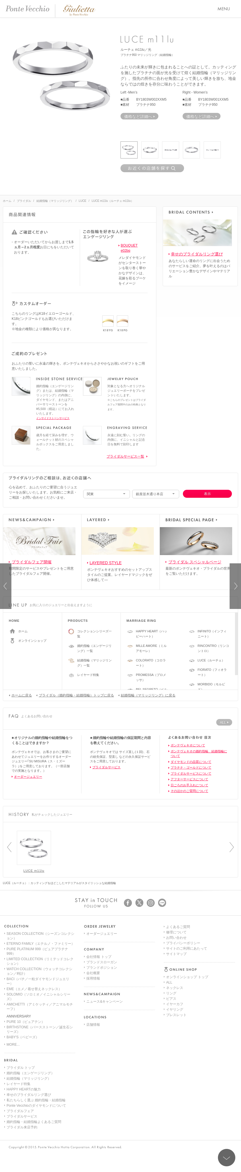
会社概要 (93, 973)
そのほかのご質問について (189, 791)
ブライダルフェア (20, 1111)
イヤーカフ (174, 961)
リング (171, 950)
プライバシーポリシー (183, 1004)
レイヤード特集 (88, 675)
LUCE (82, 200)
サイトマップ (176, 1015)
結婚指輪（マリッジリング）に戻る (146, 695)
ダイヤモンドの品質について (191, 761)
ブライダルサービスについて (191, 773)
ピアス (171, 955)
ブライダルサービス (106, 767)
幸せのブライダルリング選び (197, 254)
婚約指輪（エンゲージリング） (30, 1073)
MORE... (13, 1045)
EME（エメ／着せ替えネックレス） (34, 989)
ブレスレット (176, 972)
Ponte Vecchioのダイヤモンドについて (36, 1106)
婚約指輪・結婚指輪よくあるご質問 (34, 1122)
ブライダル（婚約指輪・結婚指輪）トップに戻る (75, 695)
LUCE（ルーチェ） (211, 660)
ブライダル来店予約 (22, 1127)
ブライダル (24, 200)
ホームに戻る (20, 695)
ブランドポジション (101, 968)
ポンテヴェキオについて (188, 745)
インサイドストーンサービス (53, 418)
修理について (176, 993)
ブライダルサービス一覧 (125, 456)
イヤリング (174, 966)
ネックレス (174, 944)
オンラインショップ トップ (187, 934)
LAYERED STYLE (105, 562)
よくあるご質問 (178, 988)
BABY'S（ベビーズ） (23, 1037)
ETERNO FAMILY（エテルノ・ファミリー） (41, 944)
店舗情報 (93, 1025)
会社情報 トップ (98, 957)
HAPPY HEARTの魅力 (24, 1089)
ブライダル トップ (21, 1068)
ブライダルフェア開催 (32, 562)
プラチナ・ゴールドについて (191, 767)
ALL (169, 939)
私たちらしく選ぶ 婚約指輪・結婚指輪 (36, 1100)
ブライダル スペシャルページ (194, 562)
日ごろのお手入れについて (189, 785)
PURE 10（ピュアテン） (26, 1022)
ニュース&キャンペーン (104, 1002)
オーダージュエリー (28, 776)
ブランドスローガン (101, 962)
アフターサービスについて (189, 779)
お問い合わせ (176, 999)
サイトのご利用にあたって (186, 1009)
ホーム (7, 200)
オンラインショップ (32, 640)
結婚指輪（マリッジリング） (54, 200)
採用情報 (93, 978)
